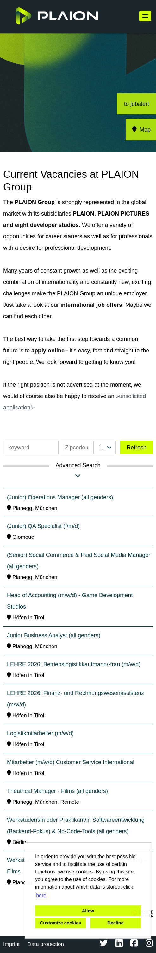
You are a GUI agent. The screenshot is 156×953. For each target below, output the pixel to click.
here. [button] (41, 895)
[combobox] (104, 447)
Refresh (137, 447)
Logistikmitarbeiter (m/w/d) (40, 733)
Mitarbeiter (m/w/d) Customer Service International (70, 762)
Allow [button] (88, 910)
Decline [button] (115, 922)
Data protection (46, 944)
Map (141, 129)
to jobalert (136, 104)
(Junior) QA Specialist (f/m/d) (43, 526)
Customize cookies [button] (60, 922)
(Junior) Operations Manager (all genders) (60, 497)
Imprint (11, 944)
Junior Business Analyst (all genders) (53, 635)
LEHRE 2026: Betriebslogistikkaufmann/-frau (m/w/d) (73, 664)
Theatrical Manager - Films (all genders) (57, 791)
